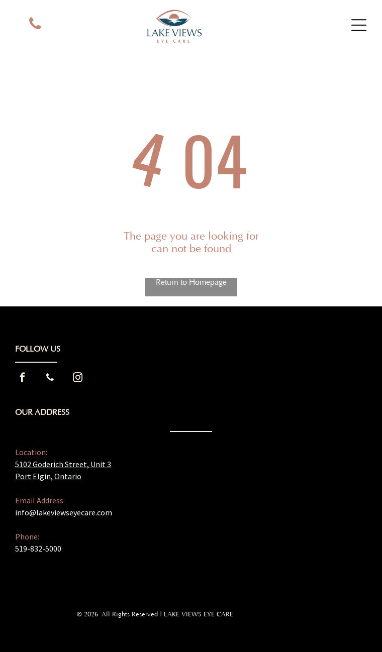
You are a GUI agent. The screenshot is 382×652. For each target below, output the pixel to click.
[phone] (35, 25)
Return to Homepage (191, 282)
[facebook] (22, 379)
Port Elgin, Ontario (48, 476)
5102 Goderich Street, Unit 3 (63, 464)
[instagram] (77, 379)
